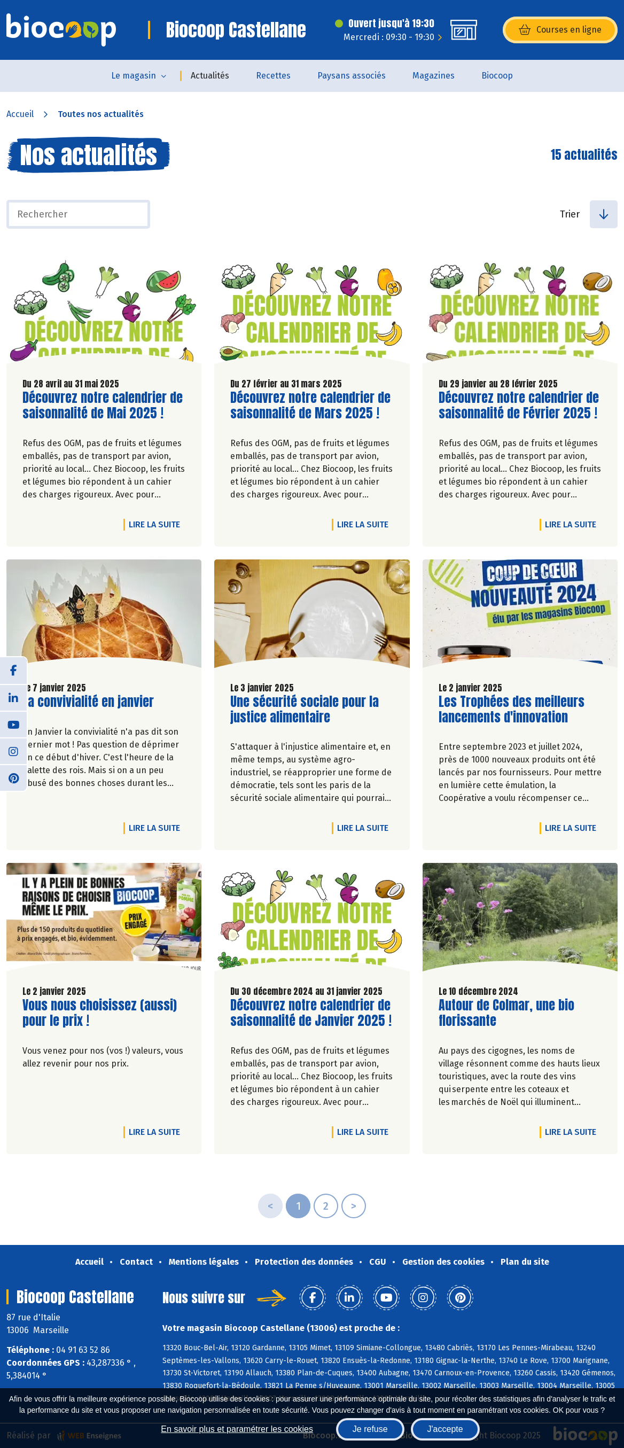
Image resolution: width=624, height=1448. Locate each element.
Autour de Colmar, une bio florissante (506, 1013)
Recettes (273, 76)
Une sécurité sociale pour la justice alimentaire (304, 709)
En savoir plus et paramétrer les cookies (237, 1429)
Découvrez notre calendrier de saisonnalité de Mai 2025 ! (102, 405)
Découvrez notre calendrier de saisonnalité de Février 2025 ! (519, 405)
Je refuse (370, 1429)
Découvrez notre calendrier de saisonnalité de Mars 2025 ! (310, 405)
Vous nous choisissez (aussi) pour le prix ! (99, 1013)
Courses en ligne (560, 30)
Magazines (433, 76)
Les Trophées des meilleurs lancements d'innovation (511, 709)
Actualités (210, 76)
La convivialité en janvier (88, 702)
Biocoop (497, 76)
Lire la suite (157, 524)
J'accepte (445, 1429)
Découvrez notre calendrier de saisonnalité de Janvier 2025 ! (311, 1013)
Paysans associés (351, 76)
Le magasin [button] (133, 76)
